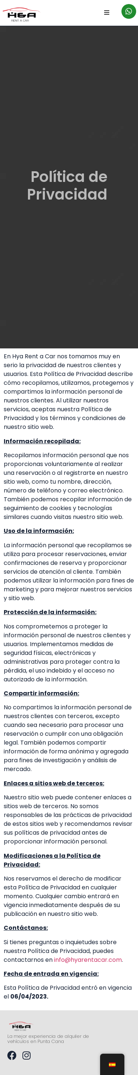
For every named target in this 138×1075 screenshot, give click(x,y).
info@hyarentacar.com (88, 960)
